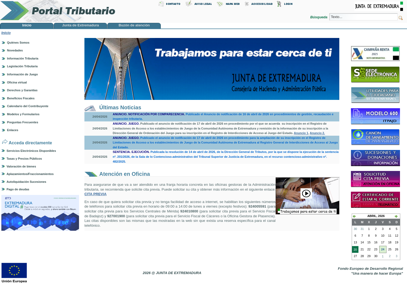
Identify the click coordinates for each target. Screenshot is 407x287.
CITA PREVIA (95, 194)
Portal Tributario (57, 11)
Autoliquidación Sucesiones (26, 181)
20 (354, 250)
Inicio (6, 33)
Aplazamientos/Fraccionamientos (30, 174)
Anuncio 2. (317, 133)
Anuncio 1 (301, 133)
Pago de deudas (17, 189)
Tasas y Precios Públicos (24, 158)
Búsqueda (319, 17)
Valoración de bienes (21, 166)
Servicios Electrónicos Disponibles (31, 150)
